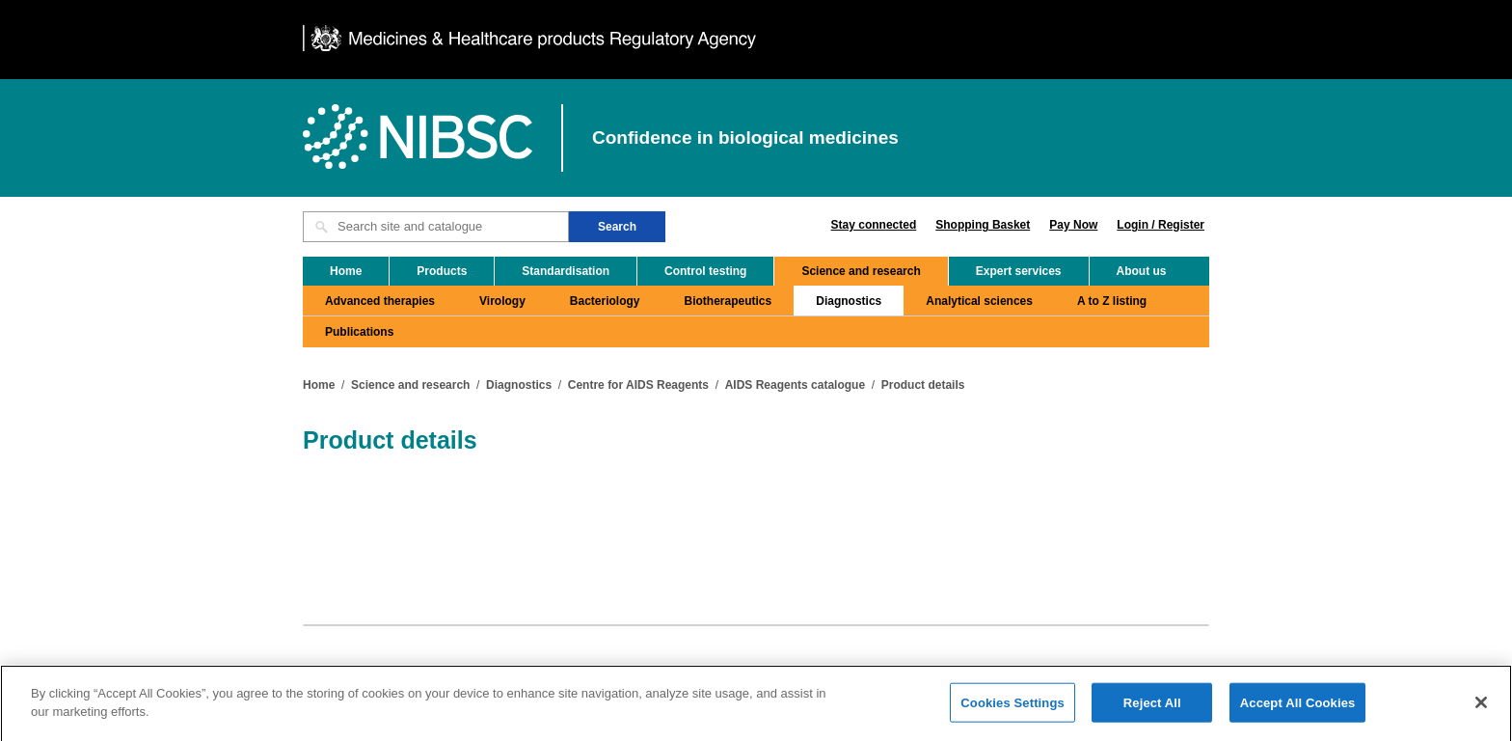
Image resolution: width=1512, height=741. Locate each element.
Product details (923, 385)
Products (442, 271)
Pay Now (1073, 225)
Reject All (1152, 709)
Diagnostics (848, 301)
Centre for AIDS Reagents (638, 385)
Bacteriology (605, 301)
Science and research (860, 271)
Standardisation (565, 271)
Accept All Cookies (1298, 709)
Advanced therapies (380, 301)
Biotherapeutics (728, 301)
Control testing (705, 271)
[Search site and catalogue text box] (436, 226)
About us (1142, 271)
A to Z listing (1112, 301)
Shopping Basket (982, 225)
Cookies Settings (1012, 709)
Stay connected (874, 225)
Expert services (1019, 271)
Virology (502, 301)
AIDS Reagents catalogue (795, 385)
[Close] (1481, 709)
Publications (359, 332)
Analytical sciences (979, 301)
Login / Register (1160, 225)
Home (346, 271)
